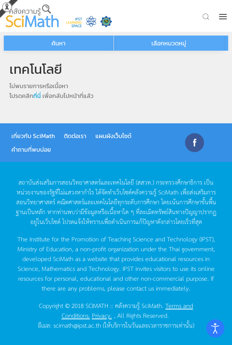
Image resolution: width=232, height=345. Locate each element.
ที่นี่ (37, 95)
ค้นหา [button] (58, 43)
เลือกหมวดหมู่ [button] (168, 43)
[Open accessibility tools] (215, 328)
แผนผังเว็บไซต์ (113, 135)
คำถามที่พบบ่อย (31, 149)
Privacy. (102, 315)
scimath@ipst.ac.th (77, 325)
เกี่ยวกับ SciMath (33, 135)
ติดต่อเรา (75, 135)
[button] (223, 16)
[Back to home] (32, 16)
